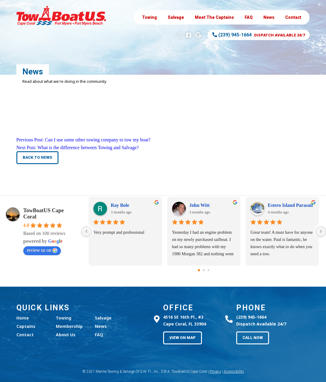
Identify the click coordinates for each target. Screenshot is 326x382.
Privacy (215, 371)
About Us (65, 334)
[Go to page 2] (208, 270)
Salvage (176, 17)
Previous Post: (83, 139)
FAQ (249, 17)
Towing (149, 17)
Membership (69, 326)
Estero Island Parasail (290, 205)
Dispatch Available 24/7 (258, 35)
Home (22, 318)
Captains (214, 17)
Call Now (252, 337)
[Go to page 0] (199, 270)
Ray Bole (120, 205)
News (268, 17)
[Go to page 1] (204, 270)
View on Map (182, 337)
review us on (42, 250)
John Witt (199, 205)
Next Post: (77, 147)
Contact (293, 17)
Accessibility (234, 371)
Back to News (37, 157)
